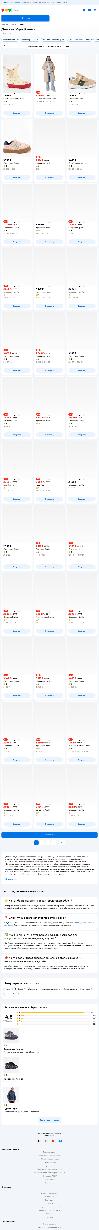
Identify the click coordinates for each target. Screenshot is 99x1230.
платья (77, 922)
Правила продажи (49, 1162)
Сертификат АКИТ (50, 1176)
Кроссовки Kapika (13, 1049)
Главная (4, 24)
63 (62, 843)
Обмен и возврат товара (49, 1159)
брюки (89, 922)
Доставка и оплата (49, 1152)
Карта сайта (49, 1183)
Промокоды (49, 1166)
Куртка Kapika (10, 1108)
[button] (25, 18)
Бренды (14, 24)
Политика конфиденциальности (49, 1169)
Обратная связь (49, 1179)
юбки (83, 922)
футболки (8, 925)
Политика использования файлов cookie (49, 1173)
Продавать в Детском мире (49, 1155)
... (58, 843)
